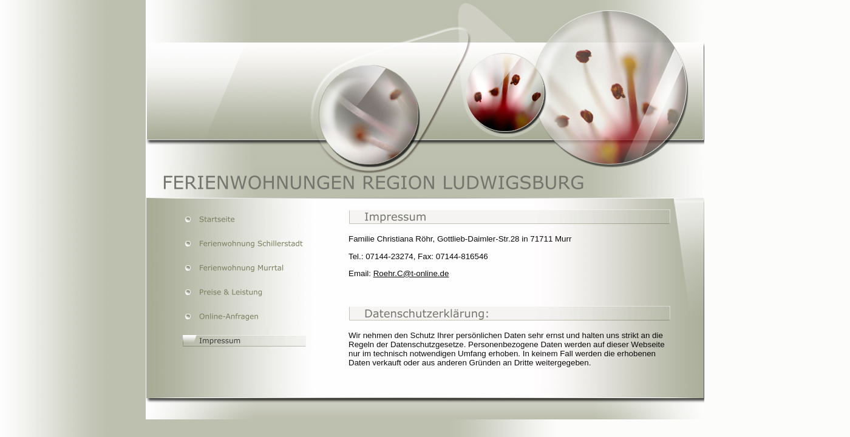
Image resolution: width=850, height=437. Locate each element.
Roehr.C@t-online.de (411, 273)
